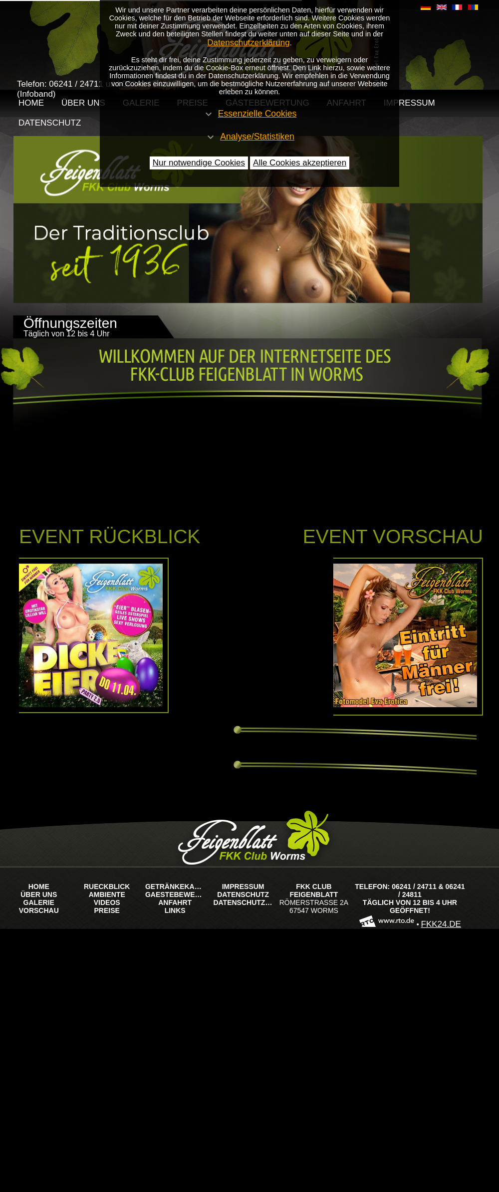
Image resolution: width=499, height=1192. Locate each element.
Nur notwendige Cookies (199, 162)
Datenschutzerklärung (248, 42)
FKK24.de (441, 924)
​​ (426, 7)
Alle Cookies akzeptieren (299, 162)
